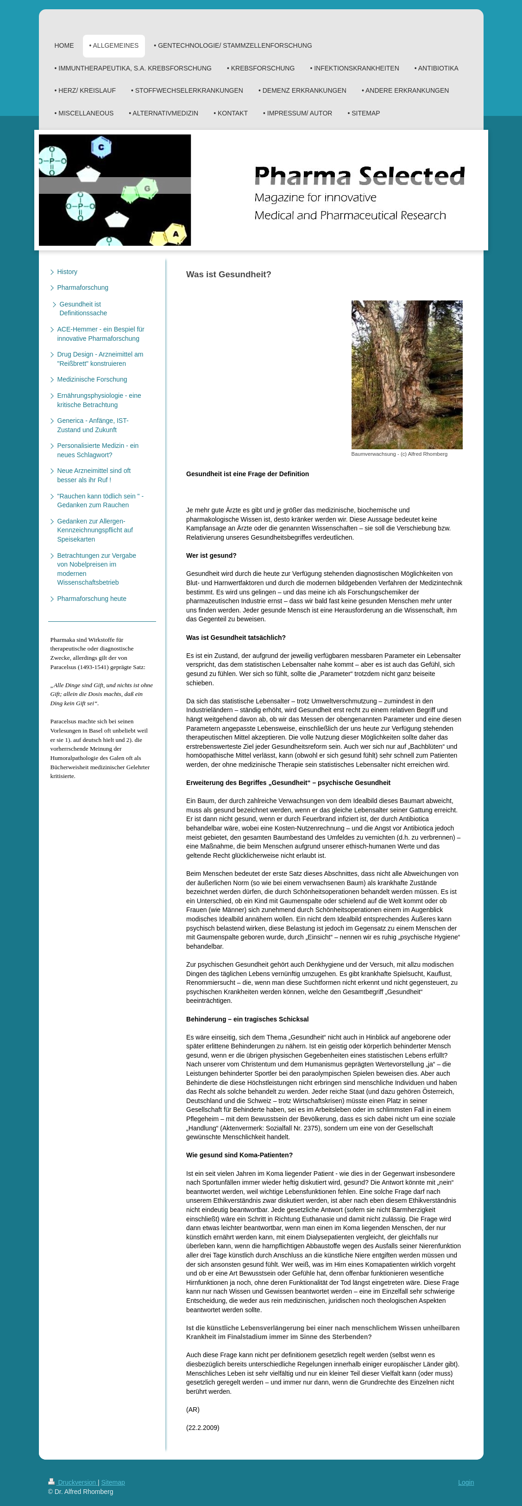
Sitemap (113, 1482)
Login (466, 1482)
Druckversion (73, 1482)
